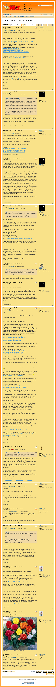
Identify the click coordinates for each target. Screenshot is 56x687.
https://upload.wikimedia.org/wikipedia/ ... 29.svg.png (16, 51)
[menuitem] (11, 14)
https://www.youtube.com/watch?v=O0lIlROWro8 (14, 151)
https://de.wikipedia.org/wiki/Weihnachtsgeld (13, 375)
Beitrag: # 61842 (6, 449)
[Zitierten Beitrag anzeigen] (18, 98)
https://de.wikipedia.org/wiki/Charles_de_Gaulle (14, 337)
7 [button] (48, 24)
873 (43, 510)
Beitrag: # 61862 (6, 528)
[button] (37, 25)
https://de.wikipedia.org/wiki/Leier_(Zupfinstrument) (14, 385)
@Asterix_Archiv (19, 480)
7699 (43, 453)
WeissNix (13, 94)
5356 (43, 100)
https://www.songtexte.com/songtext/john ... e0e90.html (19, 238)
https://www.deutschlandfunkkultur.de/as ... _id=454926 (23, 41)
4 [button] (43, 24)
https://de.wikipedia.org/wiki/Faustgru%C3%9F (16, 429)
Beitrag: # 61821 (6, 94)
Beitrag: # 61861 (6, 511)
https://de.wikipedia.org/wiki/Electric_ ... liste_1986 (14, 150)
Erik (9, 21)
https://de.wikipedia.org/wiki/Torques (12, 48)
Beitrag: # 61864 (6, 569)
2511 (43, 133)
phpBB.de (32, 682)
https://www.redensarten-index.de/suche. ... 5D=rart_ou (15, 387)
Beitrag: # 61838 (6, 285)
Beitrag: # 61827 (6, 133)
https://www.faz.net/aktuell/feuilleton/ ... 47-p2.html (14, 350)
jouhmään (41, 27)
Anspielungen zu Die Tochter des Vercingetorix (18, 20)
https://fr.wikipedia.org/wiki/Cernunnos (11, 59)
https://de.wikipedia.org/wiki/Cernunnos (17, 57)
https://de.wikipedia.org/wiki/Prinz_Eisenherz (18, 603)
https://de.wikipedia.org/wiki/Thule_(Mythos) (18, 581)
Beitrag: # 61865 (6, 614)
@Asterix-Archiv (8, 480)
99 (43, 270)
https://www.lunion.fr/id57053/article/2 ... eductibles (14, 352)
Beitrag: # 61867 (6, 657)
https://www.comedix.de (17, 478)
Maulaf (11, 21)
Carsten (14, 21)
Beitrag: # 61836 (6, 208)
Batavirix (41, 572)
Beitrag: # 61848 (6, 486)
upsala (40, 268)
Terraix (40, 130)
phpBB (24, 679)
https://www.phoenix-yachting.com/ (11, 435)
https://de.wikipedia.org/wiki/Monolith (12, 340)
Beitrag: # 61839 (6, 310)
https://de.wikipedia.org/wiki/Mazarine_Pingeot (13, 353)
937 (43, 574)
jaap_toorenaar (42, 508)
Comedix (12, 449)
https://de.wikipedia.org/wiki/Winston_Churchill (14, 336)
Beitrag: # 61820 (6, 30)
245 (43, 29)
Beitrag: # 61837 (6, 266)
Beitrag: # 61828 (6, 161)
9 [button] (51, 24)
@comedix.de (29, 480)
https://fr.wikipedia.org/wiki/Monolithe (12, 339)
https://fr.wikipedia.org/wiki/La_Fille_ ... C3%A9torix (14, 148)
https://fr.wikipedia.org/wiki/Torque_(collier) (13, 50)
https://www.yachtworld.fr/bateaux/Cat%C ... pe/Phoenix (23, 433)
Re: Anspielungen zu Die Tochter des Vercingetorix (13, 28)
